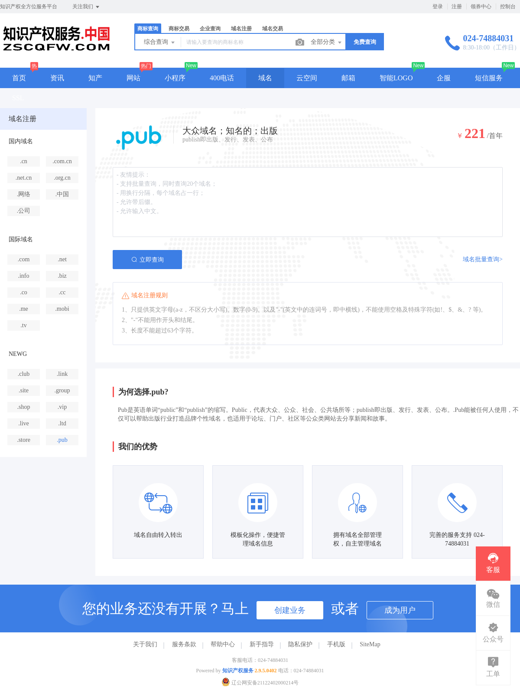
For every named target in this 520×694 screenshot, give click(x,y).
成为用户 (400, 610)
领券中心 (481, 6)
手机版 (336, 644)
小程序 (175, 78)
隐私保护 (300, 644)
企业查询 (210, 29)
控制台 (508, 6)
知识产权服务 (238, 671)
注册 (457, 6)
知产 (95, 78)
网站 (133, 78)
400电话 (222, 78)
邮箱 (348, 78)
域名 (265, 78)
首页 (19, 78)
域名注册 (241, 29)
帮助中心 (223, 644)
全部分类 (327, 42)
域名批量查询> (483, 259)
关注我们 (86, 6)
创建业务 (290, 610)
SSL (18, 98)
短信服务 (489, 78)
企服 (444, 78)
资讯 (57, 78)
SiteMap (370, 644)
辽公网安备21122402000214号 (260, 683)
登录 (437, 6)
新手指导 (262, 644)
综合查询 (160, 42)
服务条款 (184, 644)
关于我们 (145, 644)
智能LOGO (396, 78)
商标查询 (147, 29)
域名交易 (272, 29)
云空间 (306, 78)
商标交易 (179, 29)
